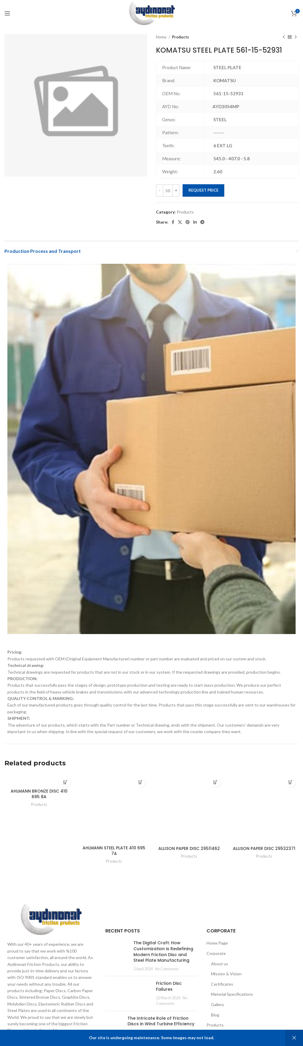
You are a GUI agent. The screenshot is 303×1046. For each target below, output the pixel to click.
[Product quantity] (167, 190)
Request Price (203, 190)
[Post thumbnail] (117, 955)
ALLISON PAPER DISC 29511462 (189, 848)
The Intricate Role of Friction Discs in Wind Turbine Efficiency (161, 1021)
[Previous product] (284, 37)
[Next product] (296, 37)
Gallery (217, 1004)
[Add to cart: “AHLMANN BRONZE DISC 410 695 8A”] (65, 782)
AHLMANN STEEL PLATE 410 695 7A (114, 851)
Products (180, 37)
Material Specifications (232, 994)
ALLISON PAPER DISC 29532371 (264, 848)
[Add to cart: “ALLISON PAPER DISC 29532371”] (290, 782)
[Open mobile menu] (7, 13)
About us (219, 963)
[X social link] (180, 222)
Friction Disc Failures (169, 986)
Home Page (217, 942)
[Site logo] (151, 12)
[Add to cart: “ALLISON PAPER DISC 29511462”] (215, 782)
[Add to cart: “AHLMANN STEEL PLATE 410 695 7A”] (140, 782)
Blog (215, 1014)
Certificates (222, 984)
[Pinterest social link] (187, 222)
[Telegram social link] (202, 222)
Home (161, 37)
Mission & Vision (226, 973)
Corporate (216, 953)
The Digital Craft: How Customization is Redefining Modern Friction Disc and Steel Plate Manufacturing (163, 951)
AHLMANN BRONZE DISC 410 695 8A (39, 794)
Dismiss (294, 1038)
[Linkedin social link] (195, 222)
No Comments (167, 969)
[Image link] (50, 918)
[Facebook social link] (173, 222)
